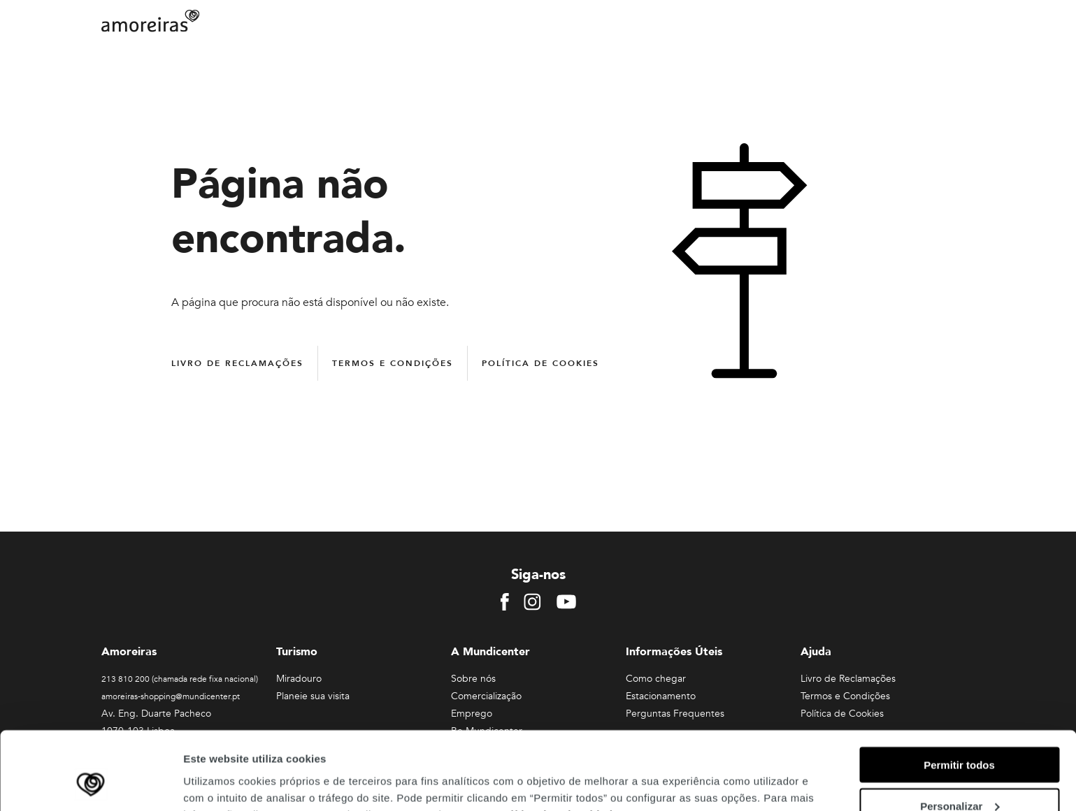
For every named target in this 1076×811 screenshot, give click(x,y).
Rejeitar (959, 776)
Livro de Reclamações (237, 363)
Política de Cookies (540, 363)
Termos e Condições (392, 363)
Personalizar (959, 735)
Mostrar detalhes (225, 783)
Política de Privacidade (557, 744)
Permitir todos (959, 694)
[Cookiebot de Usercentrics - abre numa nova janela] (90, 783)
